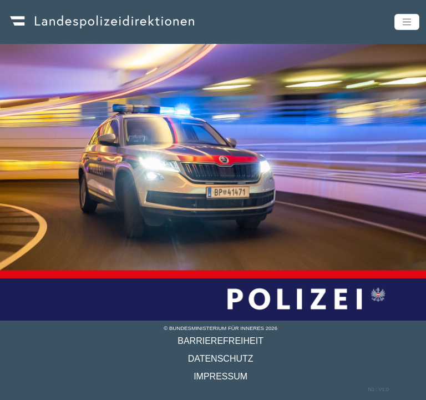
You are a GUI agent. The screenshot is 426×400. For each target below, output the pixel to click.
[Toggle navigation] (406, 22)
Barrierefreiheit (220, 341)
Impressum (220, 376)
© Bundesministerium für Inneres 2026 (220, 328)
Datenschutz (220, 358)
